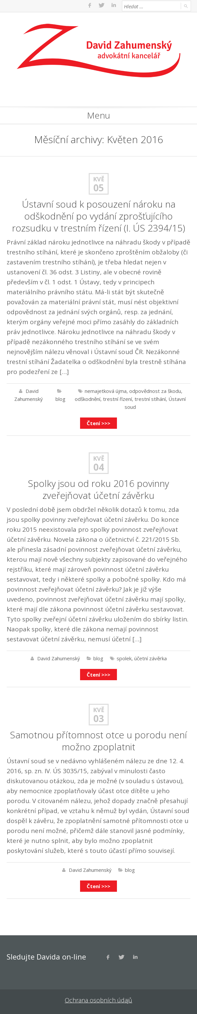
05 (98, 188)
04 (98, 467)
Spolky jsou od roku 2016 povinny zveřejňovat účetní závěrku (98, 489)
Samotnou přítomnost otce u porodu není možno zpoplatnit (98, 740)
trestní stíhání (150, 399)
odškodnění (87, 399)
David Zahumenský (58, 658)
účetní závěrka (150, 658)
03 (98, 718)
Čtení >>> (98, 423)
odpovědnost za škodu (155, 391)
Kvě (98, 179)
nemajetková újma (106, 391)
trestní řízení (117, 399)
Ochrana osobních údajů (98, 1000)
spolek (124, 658)
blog (60, 399)
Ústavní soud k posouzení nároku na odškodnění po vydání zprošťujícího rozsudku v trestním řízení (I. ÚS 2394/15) (98, 216)
